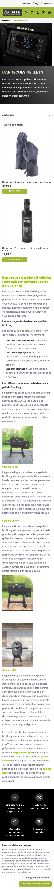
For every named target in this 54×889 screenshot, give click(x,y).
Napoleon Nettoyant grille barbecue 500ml (25, 249)
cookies (30, 855)
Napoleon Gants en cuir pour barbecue (27, 182)
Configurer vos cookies (37, 878)
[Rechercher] (26, 12)
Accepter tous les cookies (35, 884)
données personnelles (17, 869)
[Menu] (49, 12)
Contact (46, 3)
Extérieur (6, 20)
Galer (26, 3)
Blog (36, 3)
